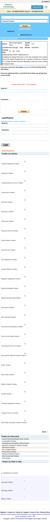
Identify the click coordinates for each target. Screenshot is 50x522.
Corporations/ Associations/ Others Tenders (15, 443)
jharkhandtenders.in (26, 35)
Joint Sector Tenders (8, 447)
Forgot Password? (8, 151)
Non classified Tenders (9, 450)
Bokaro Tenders (6, 499)
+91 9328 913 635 (17, 11)
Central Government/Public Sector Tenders (15, 439)
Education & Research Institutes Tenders (15, 445)
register (26, 67)
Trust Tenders (6, 458)
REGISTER (37, 7)
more (44, 432)
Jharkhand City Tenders (10, 473)
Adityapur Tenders (7, 482)
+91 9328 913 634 (37, 11)
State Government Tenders (10, 456)
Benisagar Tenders (7, 490)
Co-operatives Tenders (9, 441)
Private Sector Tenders (9, 452)
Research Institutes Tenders (11, 454)
